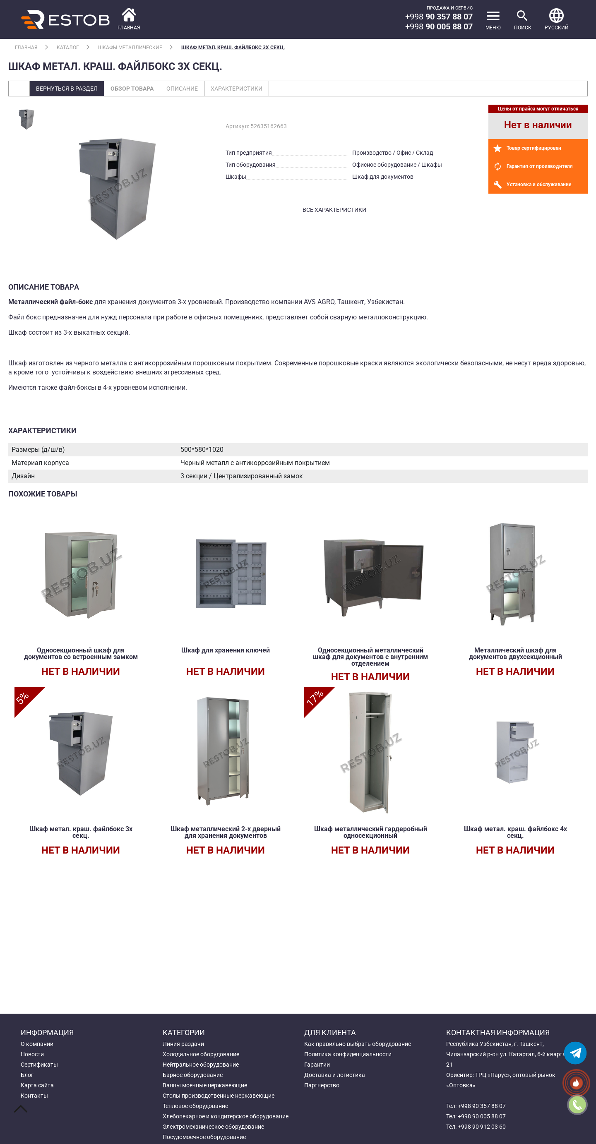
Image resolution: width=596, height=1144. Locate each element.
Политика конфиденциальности (348, 1054)
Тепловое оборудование (195, 1106)
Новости (32, 1054)
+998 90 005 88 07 (482, 1116)
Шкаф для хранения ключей (225, 650)
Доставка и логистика (334, 1075)
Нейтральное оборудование (201, 1064)
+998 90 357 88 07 (482, 1106)
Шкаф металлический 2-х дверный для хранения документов (226, 832)
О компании (37, 1044)
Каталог (68, 47)
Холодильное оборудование (201, 1054)
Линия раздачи (183, 1044)
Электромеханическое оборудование (213, 1126)
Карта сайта (37, 1085)
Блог (27, 1075)
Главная (26, 47)
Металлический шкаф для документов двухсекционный (515, 653)
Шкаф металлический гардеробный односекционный (370, 832)
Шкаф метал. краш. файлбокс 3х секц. (233, 47)
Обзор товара (132, 88)
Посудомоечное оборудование (204, 1137)
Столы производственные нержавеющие (218, 1095)
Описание (182, 88)
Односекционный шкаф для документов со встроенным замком (81, 653)
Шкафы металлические (130, 47)
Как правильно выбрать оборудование (357, 1044)
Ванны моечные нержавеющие (205, 1085)
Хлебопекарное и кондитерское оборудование (225, 1116)
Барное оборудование (193, 1075)
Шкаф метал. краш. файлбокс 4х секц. (515, 832)
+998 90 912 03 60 (482, 1126)
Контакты (34, 1095)
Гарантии (317, 1064)
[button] (556, 19)
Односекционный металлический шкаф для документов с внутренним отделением (370, 656)
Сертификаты (39, 1064)
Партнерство (321, 1085)
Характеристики (236, 88)
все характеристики (334, 209)
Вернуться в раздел (67, 88)
